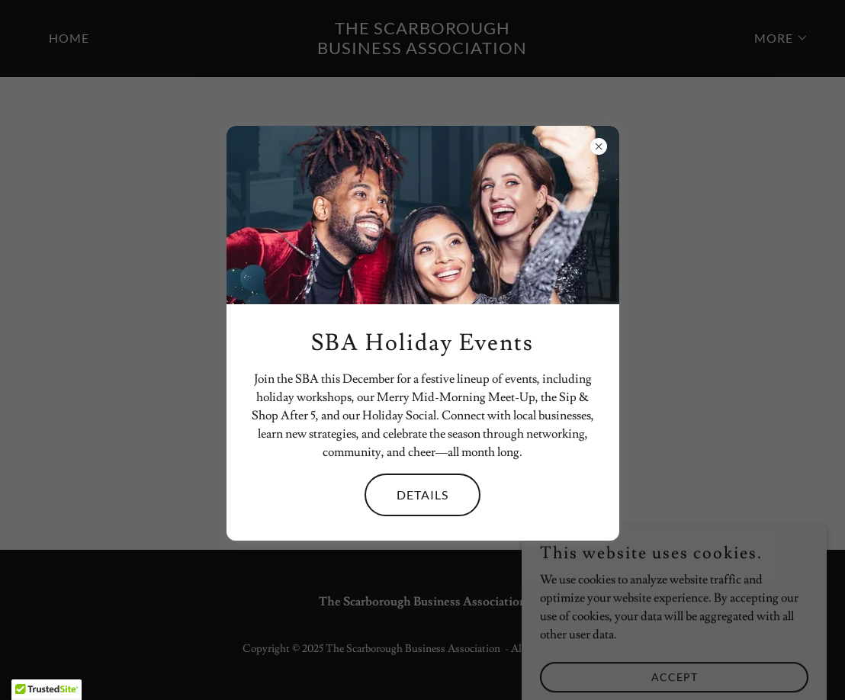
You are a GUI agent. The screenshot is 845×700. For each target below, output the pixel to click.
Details (422, 494)
